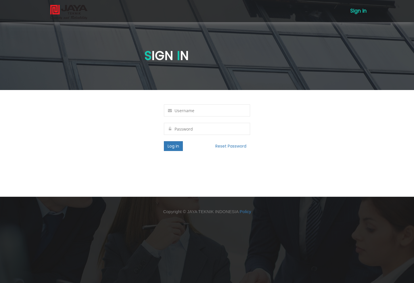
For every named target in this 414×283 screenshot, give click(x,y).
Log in (173, 146)
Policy (245, 211)
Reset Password (230, 146)
